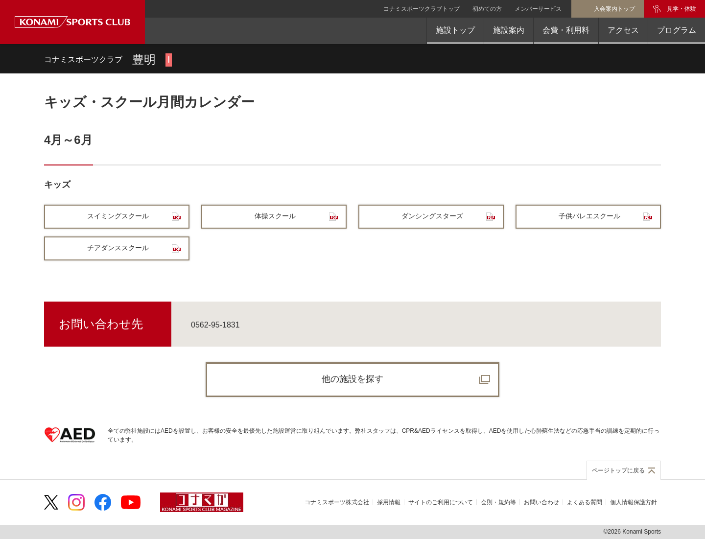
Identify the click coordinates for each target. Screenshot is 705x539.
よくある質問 (584, 502)
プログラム (676, 30)
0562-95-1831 (215, 325)
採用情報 (388, 502)
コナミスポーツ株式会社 (337, 502)
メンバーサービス (538, 8)
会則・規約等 (498, 502)
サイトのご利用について (440, 502)
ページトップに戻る (618, 470)
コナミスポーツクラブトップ (421, 8)
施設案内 (508, 30)
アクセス (623, 30)
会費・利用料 (565, 30)
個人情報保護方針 (633, 502)
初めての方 (487, 8)
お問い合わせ (541, 502)
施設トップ (455, 30)
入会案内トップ (614, 8)
